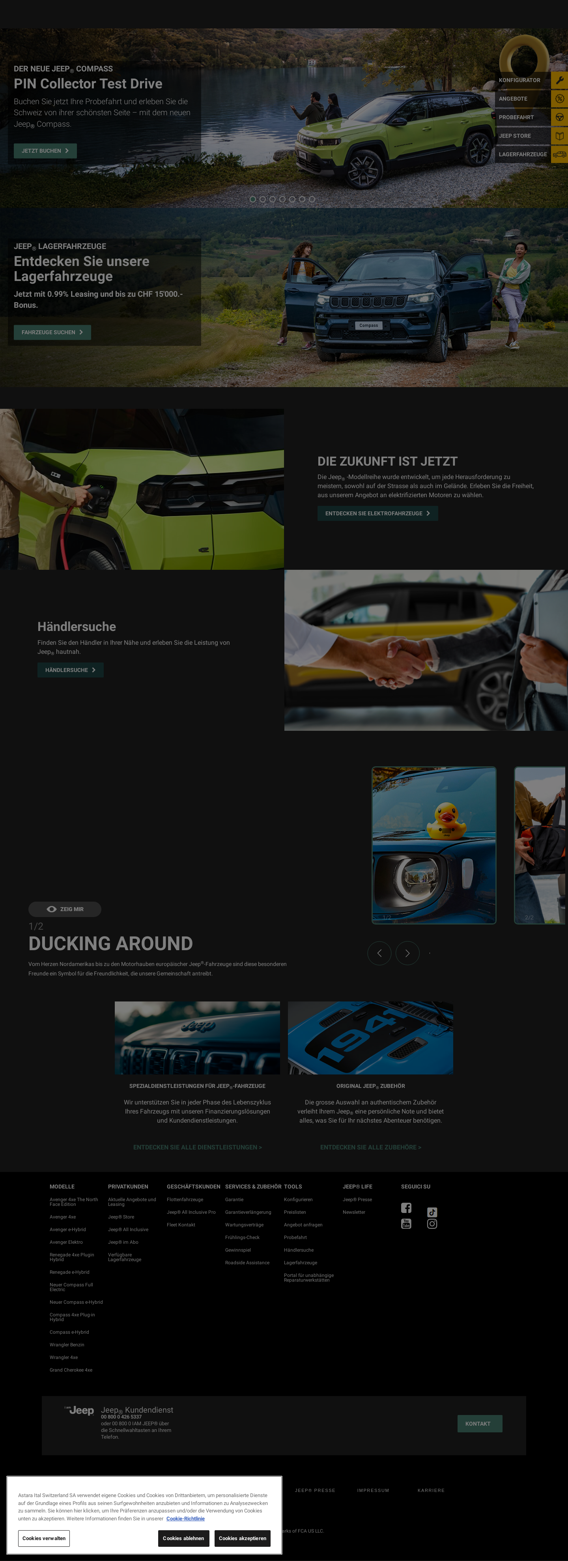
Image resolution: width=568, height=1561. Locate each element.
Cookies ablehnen (183, 1538)
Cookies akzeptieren (242, 1538)
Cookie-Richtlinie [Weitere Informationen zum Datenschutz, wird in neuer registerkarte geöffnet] (185, 1519)
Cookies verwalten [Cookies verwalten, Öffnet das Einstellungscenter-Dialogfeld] (43, 1538)
